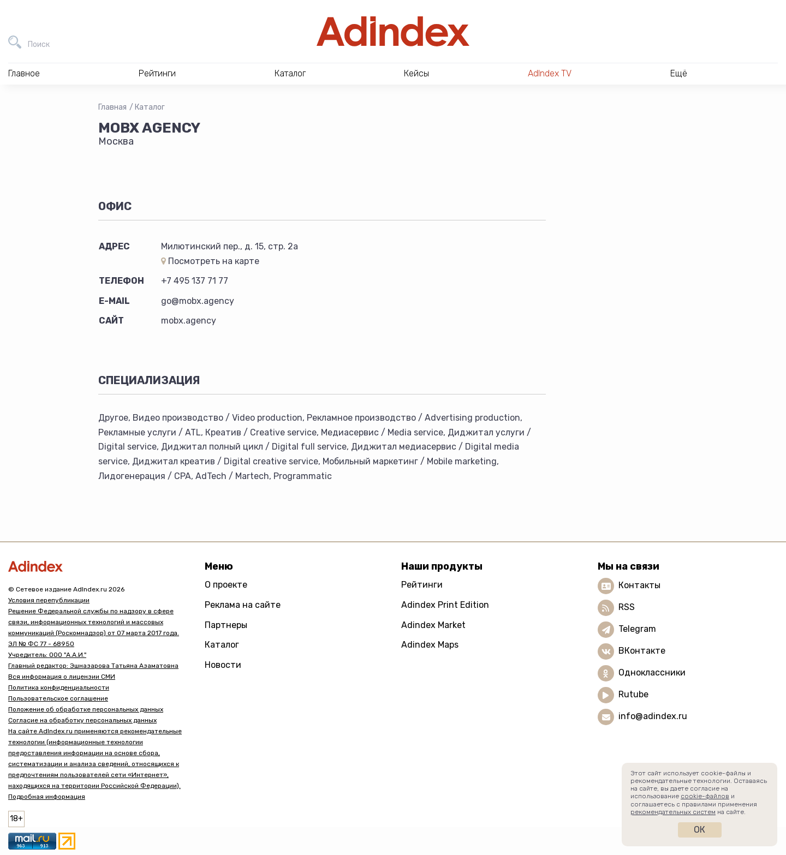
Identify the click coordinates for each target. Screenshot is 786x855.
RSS (626, 607)
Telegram (637, 629)
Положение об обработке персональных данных (85, 709)
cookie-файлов (705, 796)
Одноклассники (652, 672)
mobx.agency (188, 320)
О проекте (226, 584)
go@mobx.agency (197, 301)
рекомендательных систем (673, 812)
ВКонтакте (641, 650)
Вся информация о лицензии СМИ (61, 676)
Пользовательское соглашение (58, 698)
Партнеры (226, 625)
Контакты (639, 585)
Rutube (633, 694)
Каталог (150, 107)
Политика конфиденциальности (58, 687)
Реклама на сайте (243, 605)
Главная (112, 107)
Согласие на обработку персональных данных (82, 720)
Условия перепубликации (49, 600)
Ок (699, 829)
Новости (223, 665)
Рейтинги (422, 584)
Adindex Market (433, 625)
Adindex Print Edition (445, 605)
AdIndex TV (549, 73)
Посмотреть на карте (210, 261)
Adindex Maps (429, 644)
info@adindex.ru (652, 716)
